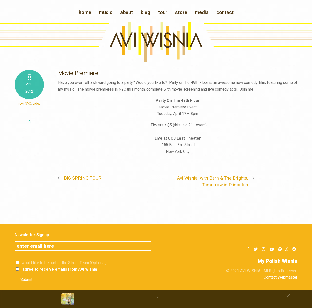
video (37, 103)
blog (145, 12)
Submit (26, 279)
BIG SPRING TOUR (79, 178)
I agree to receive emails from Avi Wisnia (56, 269)
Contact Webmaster (280, 277)
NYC (28, 103)
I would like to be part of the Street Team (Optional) (61, 262)
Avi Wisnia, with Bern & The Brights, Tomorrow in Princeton (216, 181)
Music (105, 12)
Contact (225, 12)
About (126, 12)
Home (85, 12)
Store (181, 12)
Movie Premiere (78, 73)
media (202, 12)
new (20, 103)
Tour (162, 12)
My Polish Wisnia (277, 261)
